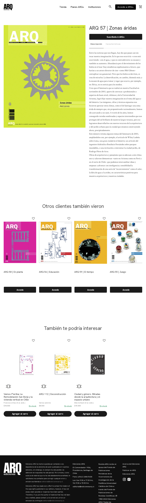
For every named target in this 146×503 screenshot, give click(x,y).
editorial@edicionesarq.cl (83, 486)
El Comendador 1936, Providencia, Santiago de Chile (83, 470)
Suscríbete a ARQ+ (116, 37)
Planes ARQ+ (77, 7)
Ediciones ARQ (79, 464)
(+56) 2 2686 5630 (85, 477)
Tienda (62, 7)
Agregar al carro (20, 413)
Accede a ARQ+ (125, 7)
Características (113, 44)
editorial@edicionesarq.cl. (52, 481)
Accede (20, 290)
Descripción (96, 44)
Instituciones (94, 7)
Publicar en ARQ (129, 470)
